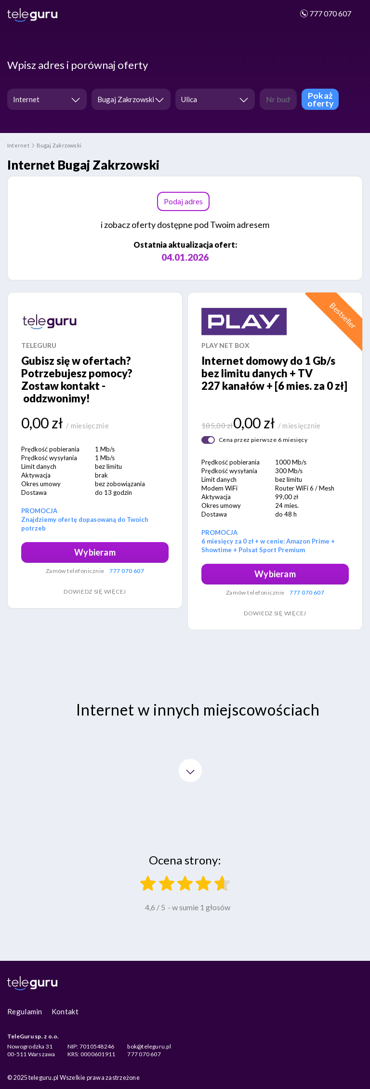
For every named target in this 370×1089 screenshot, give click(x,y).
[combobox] (47, 99)
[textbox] (212, 99)
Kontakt (65, 1011)
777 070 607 (325, 13)
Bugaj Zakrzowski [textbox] (125, 99)
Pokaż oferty (320, 99)
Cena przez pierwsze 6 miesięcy (263, 439)
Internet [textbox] (26, 99)
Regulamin (24, 1011)
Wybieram (94, 552)
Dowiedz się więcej (95, 591)
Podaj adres (183, 201)
